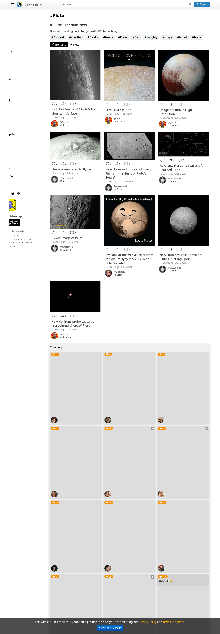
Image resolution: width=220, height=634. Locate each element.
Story (130, 260)
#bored (198, 37)
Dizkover (30, 4)
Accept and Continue (110, 628)
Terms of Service (25, 173)
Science (83, 119)
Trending (75, 44)
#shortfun (92, 37)
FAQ (17, 159)
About (18, 152)
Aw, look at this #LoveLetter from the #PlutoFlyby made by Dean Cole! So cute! (136, 245)
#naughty (167, 37)
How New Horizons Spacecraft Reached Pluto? (184, 159)
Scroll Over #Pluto (129, 104)
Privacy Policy (23, 166)
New (90, 44)
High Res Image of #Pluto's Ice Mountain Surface (87, 106)
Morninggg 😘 (170, 544)
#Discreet (74, 37)
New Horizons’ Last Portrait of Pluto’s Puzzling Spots (184, 243)
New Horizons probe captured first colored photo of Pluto (88, 308)
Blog (17, 139)
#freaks (125, 37)
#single (183, 37)
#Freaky (109, 37)
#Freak (139, 37)
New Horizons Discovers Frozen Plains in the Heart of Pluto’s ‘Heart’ (136, 165)
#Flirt (152, 37)
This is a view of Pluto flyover (88, 161)
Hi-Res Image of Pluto (83, 226)
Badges (19, 145)
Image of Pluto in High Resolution (181, 106)
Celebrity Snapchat (27, 132)
